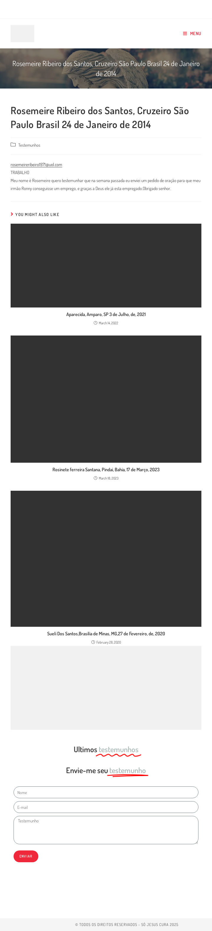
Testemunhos (29, 145)
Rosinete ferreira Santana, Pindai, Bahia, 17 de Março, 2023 (106, 469)
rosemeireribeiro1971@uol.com (36, 164)
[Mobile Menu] (192, 33)
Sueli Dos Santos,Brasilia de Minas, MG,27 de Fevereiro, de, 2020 (106, 634)
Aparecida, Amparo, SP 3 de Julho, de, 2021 (106, 314)
